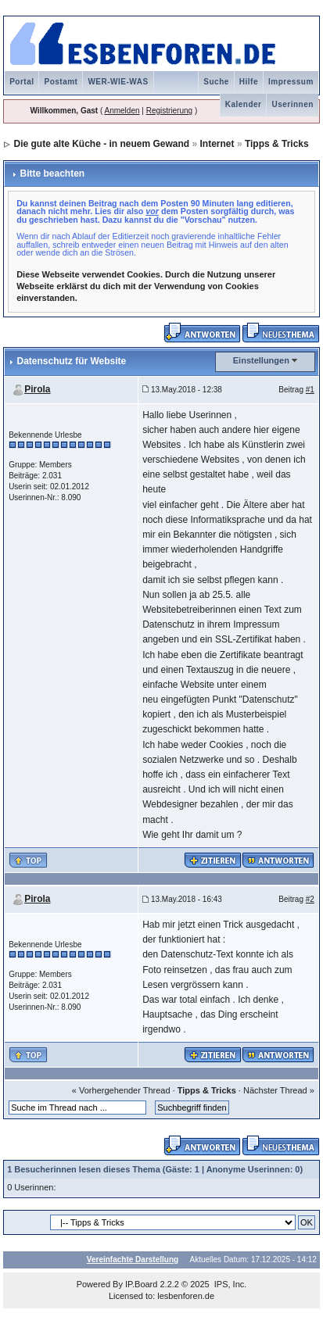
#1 (310, 389)
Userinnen (292, 104)
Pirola (37, 389)
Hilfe (248, 81)
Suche (216, 81)
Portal (21, 81)
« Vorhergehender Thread (121, 1090)
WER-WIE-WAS (118, 81)
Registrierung (169, 110)
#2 (310, 899)
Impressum (291, 81)
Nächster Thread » (278, 1090)
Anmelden (121, 110)
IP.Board (141, 1284)
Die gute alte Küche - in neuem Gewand (101, 143)
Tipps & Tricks (277, 143)
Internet (217, 143)
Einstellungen (261, 360)
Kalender (243, 104)
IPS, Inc (229, 1284)
